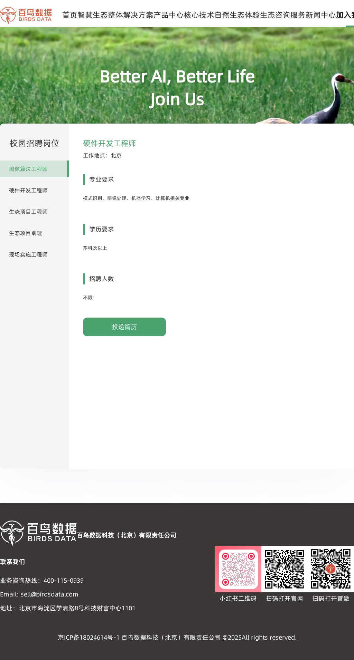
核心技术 (199, 15)
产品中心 (168, 15)
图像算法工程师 (28, 169)
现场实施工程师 (28, 254)
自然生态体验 (237, 15)
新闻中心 (321, 15)
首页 (69, 15)
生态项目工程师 (28, 211)
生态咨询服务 (283, 15)
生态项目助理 (25, 233)
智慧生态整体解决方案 (115, 15)
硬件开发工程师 (28, 190)
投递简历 (124, 326)
